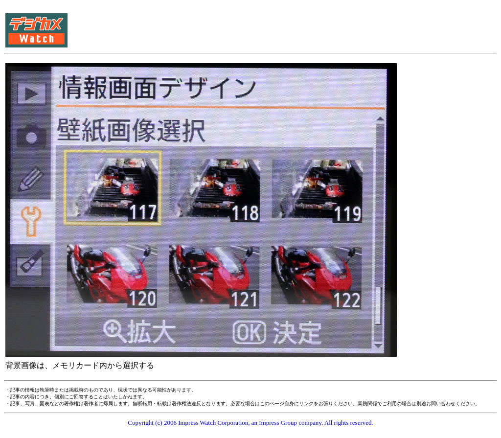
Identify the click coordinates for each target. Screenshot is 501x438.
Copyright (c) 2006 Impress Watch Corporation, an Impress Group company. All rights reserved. (250, 422)
